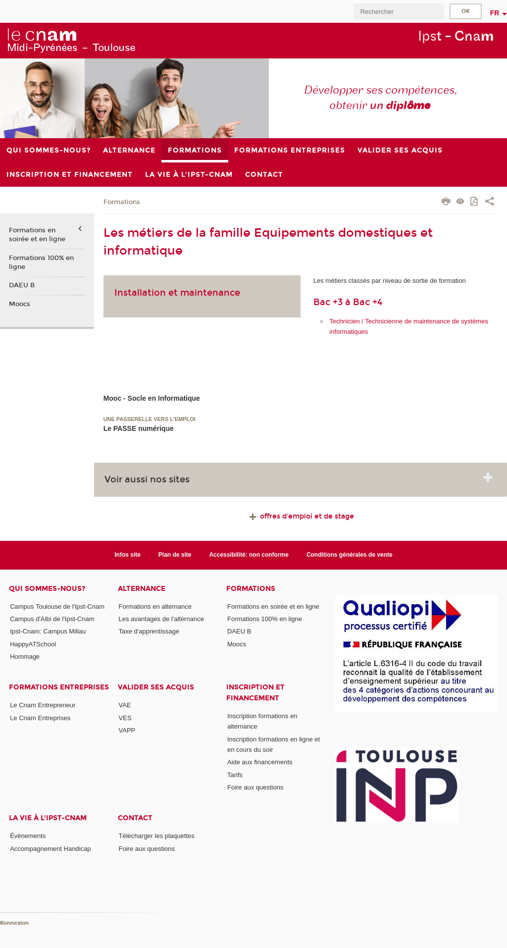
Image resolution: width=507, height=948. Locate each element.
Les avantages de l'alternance (161, 619)
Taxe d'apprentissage (149, 631)
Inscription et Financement (255, 692)
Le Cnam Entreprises (40, 718)
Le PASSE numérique (138, 428)
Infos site (127, 554)
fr (495, 13)
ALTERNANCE (141, 588)
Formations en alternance (155, 606)
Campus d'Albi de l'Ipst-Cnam (52, 619)
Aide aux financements (260, 762)
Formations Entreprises (59, 687)
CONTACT (135, 818)
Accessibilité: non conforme (249, 554)
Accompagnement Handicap (50, 848)
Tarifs (235, 775)
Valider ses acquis (156, 687)
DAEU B (22, 285)
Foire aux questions (255, 787)
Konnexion (14, 923)
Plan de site (175, 554)
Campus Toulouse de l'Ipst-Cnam (57, 606)
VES (125, 718)
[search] (398, 11)
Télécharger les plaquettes (157, 836)
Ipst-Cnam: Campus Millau (48, 631)
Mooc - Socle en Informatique (151, 398)
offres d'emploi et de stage (300, 516)
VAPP (127, 730)
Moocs (19, 304)
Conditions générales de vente (349, 554)
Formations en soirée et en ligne (37, 234)
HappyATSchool (33, 644)
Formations (121, 202)
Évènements (28, 836)
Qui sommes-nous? (47, 588)
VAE (125, 705)
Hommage (25, 656)
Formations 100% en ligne (41, 262)
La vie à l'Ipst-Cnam (48, 818)
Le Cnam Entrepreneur (42, 705)
